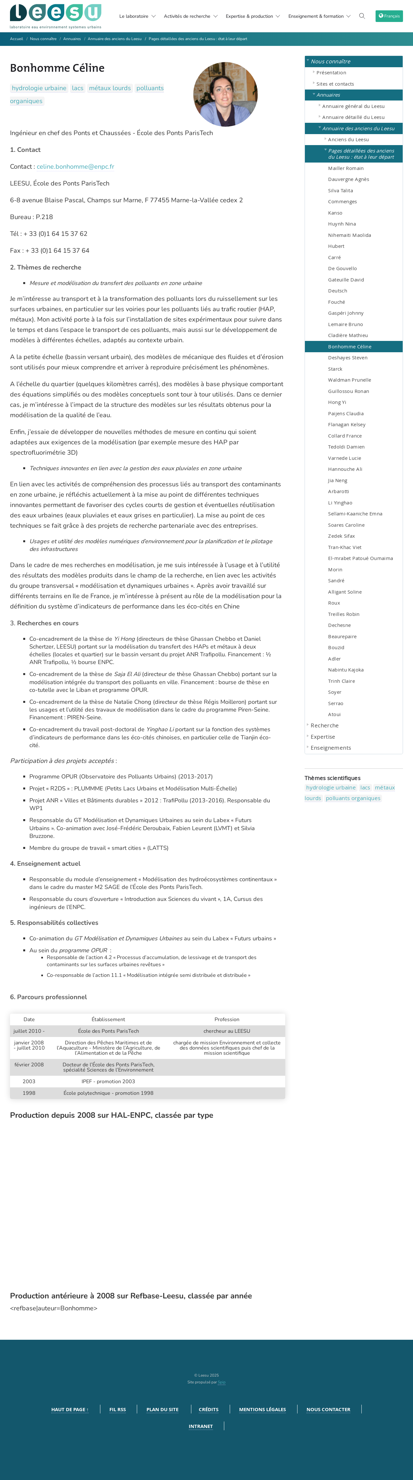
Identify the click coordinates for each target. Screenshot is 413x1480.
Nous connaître (43, 38)
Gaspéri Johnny (346, 313)
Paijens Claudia (346, 413)
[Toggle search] (364, 16)
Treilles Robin (343, 614)
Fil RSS (117, 1409)
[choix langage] (390, 16)
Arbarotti (338, 491)
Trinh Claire (341, 681)
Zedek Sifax (341, 536)
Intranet (201, 1426)
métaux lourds (110, 88)
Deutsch (337, 290)
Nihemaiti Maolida (349, 235)
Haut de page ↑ (70, 1409)
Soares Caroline (346, 525)
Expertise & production (252, 16)
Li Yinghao (340, 502)
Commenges (342, 201)
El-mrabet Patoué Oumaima (360, 558)
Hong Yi (337, 402)
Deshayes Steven (348, 357)
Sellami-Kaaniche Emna (355, 513)
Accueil (16, 38)
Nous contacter (328, 1409)
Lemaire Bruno (345, 324)
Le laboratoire (123, 16)
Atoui (334, 714)
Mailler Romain (346, 168)
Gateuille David (346, 279)
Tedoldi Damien (346, 446)
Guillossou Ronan (348, 391)
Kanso (335, 212)
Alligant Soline (345, 591)
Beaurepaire (342, 636)
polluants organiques (353, 798)
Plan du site (162, 1409)
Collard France (345, 435)
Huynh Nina (342, 223)
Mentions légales (262, 1409)
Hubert (336, 246)
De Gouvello (342, 268)
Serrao (335, 703)
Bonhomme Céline (349, 346)
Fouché (336, 302)
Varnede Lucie (344, 458)
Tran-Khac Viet (344, 547)
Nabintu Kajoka (346, 669)
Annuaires (72, 38)
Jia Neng (337, 480)
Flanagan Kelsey (347, 424)
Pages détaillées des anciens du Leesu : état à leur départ (198, 38)
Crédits (208, 1409)
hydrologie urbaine (39, 88)
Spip (222, 1382)
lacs (78, 88)
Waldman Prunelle (349, 379)
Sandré (336, 580)
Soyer (334, 692)
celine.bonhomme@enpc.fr (75, 166)
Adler (334, 658)
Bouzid (336, 647)
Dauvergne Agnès (348, 179)
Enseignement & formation (323, 16)
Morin (335, 569)
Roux (334, 602)
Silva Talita (340, 190)
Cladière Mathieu (348, 335)
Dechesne (339, 625)
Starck (335, 368)
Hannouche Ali (345, 469)
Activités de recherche (185, 16)
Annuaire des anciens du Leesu (115, 38)
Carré (334, 257)
